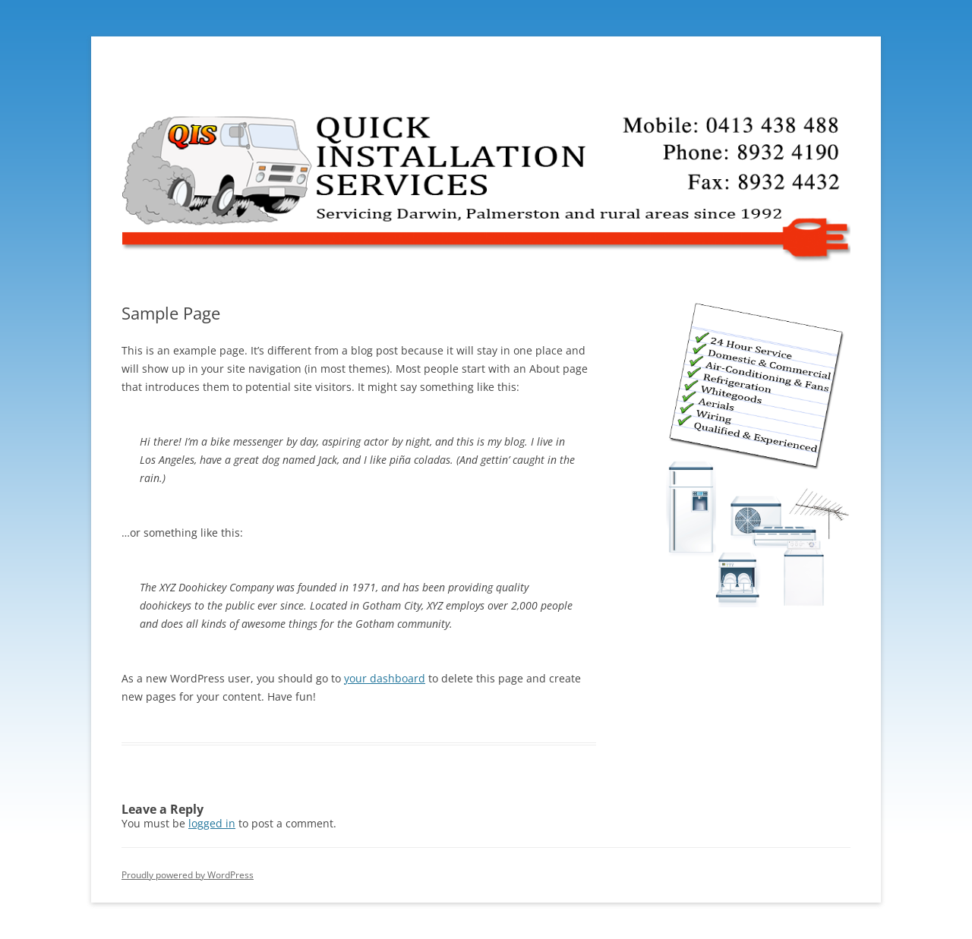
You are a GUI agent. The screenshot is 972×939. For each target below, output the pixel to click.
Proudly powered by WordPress (188, 874)
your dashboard (384, 678)
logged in (211, 823)
